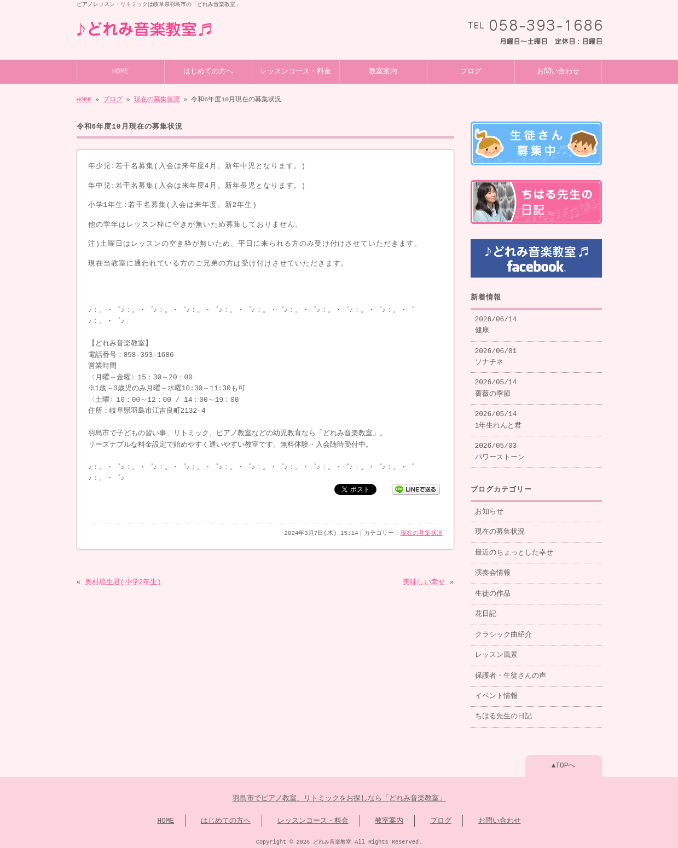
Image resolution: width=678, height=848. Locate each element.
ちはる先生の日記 (503, 712)
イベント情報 (496, 692)
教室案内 (383, 71)
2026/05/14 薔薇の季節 (496, 383)
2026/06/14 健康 (496, 320)
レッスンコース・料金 (295, 71)
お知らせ (489, 507)
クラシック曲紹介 (503, 631)
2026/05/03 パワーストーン (500, 447)
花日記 (485, 610)
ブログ (471, 71)
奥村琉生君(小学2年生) (123, 581)
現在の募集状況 (157, 98)
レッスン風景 (496, 651)
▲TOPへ (564, 761)
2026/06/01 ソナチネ (496, 352)
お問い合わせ (558, 71)
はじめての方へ (208, 71)
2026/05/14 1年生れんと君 (498, 415)
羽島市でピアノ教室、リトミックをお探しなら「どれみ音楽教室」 (339, 794)
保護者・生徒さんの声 (510, 672)
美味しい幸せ (424, 581)
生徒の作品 (493, 590)
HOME (120, 71)
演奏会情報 (493, 569)
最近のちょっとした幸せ (514, 548)
